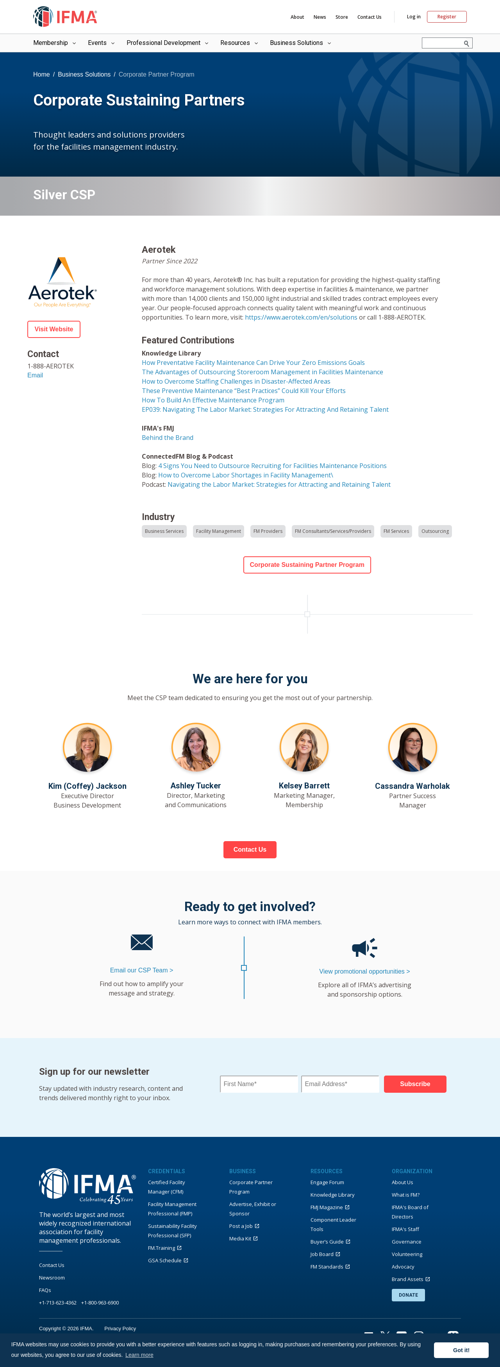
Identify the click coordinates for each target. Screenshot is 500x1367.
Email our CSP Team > (141, 970)
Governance (406, 1241)
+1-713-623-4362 (58, 1302)
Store (342, 17)
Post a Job (241, 1225)
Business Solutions (301, 42)
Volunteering (407, 1254)
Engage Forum (327, 1182)
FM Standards (327, 1266)
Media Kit (240, 1238)
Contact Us (369, 17)
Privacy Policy (120, 1328)
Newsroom (52, 1277)
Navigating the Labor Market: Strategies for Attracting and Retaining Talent (279, 484)
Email (35, 375)
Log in (414, 17)
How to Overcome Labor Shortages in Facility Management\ (245, 475)
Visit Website (54, 329)
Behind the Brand (167, 437)
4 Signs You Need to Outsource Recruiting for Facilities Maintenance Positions (272, 465)
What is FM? (406, 1194)
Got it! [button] (461, 1350)
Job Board (322, 1254)
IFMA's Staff (405, 1229)
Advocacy (403, 1266)
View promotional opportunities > (364, 971)
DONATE (408, 1295)
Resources (239, 42)
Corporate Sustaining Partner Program (307, 564)
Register (447, 16)
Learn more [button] (139, 1355)
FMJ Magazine (327, 1207)
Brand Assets (407, 1279)
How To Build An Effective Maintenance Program (213, 400)
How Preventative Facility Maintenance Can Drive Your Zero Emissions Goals (253, 362)
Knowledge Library (333, 1194)
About (297, 17)
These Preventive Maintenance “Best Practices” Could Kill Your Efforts (244, 390)
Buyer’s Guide (327, 1241)
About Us (402, 1182)
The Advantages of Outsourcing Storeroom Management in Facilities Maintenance (262, 372)
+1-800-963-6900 (100, 1302)
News (320, 17)
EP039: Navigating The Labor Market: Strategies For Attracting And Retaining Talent (265, 409)
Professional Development (168, 42)
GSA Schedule (165, 1260)
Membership (55, 42)
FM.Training (161, 1247)
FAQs (45, 1290)
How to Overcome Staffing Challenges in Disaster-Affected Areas (236, 381)
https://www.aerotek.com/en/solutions (301, 317)
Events (102, 42)
